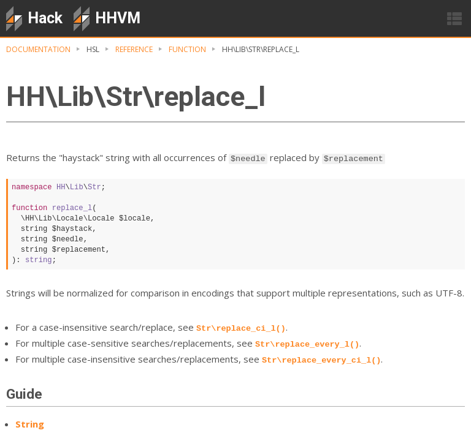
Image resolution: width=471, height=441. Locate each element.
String (29, 424)
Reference (134, 49)
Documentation (38, 49)
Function (187, 49)
